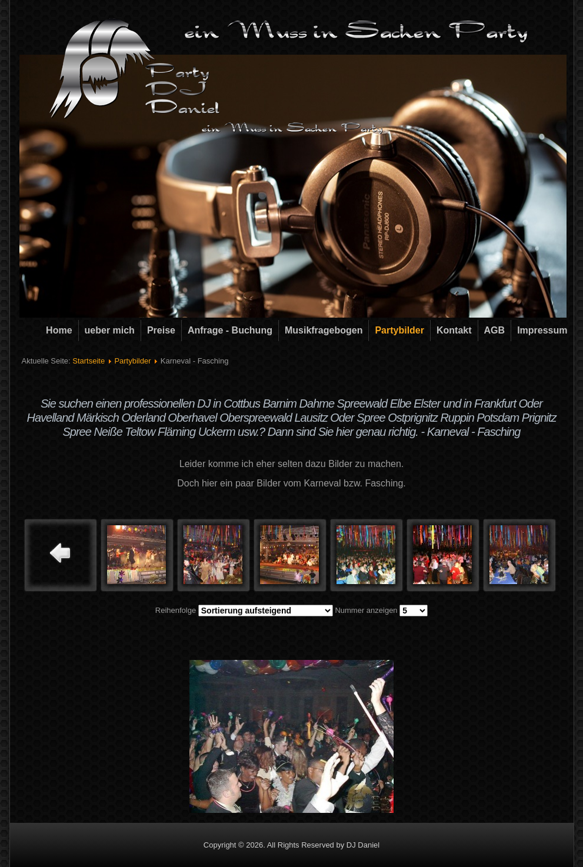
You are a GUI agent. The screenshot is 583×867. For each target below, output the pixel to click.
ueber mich (110, 330)
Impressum (542, 330)
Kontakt (454, 330)
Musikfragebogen (323, 330)
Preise (161, 330)
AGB (494, 330)
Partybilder (399, 330)
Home (59, 330)
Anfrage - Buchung (230, 330)
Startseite (88, 360)
